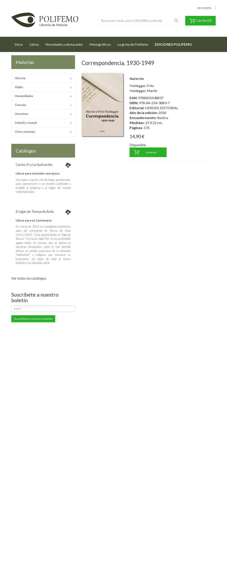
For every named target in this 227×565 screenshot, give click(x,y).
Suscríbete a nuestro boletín (33, 318)
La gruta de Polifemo (132, 44)
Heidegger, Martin (143, 91)
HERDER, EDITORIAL (161, 108)
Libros (34, 44)
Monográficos (100, 44)
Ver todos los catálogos (28, 278)
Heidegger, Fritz (142, 86)
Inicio (20, 43)
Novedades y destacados (64, 44)
